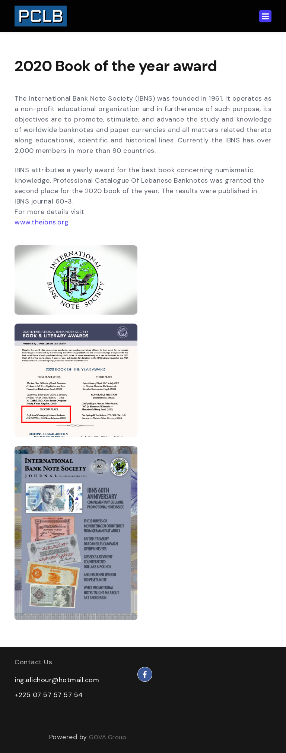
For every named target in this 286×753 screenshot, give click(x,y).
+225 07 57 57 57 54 (49, 694)
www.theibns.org (42, 222)
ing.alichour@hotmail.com (57, 679)
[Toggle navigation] (265, 16)
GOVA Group (107, 737)
